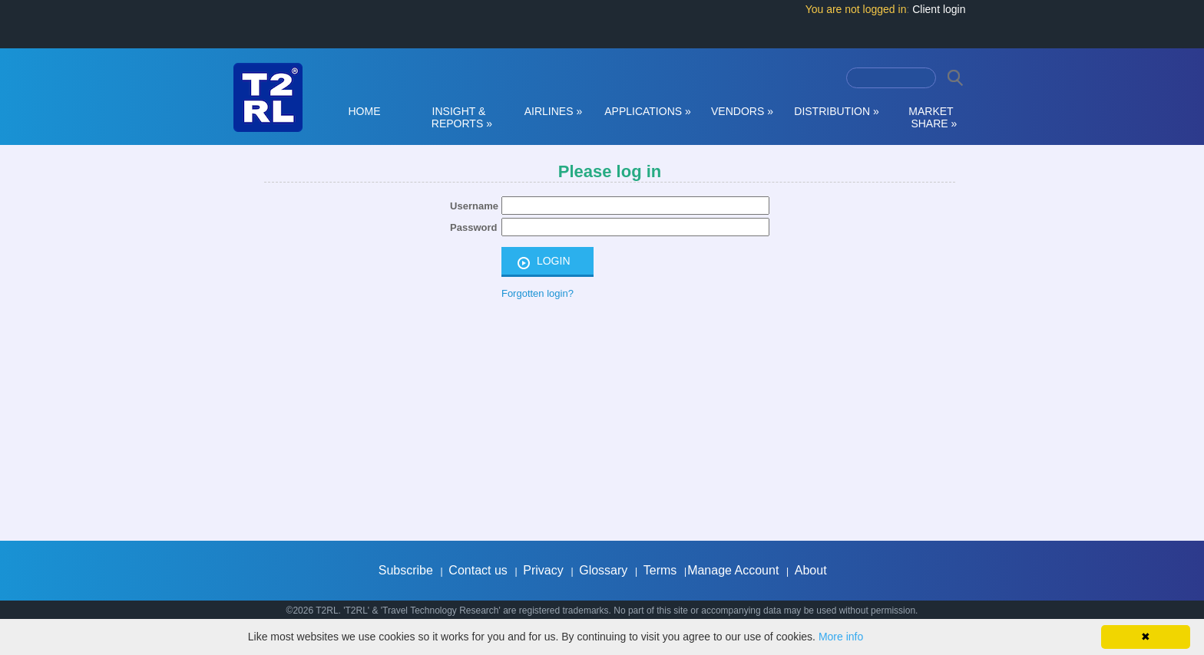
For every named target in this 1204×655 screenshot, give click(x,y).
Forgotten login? (537, 293)
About (811, 570)
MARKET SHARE (931, 117)
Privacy (543, 570)
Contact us (477, 570)
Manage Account (733, 570)
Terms (660, 570)
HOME (365, 111)
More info (841, 636)
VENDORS (742, 111)
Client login (938, 9)
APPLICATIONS (647, 111)
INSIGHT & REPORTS (458, 117)
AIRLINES (553, 111)
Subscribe (406, 570)
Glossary (603, 570)
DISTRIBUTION (836, 111)
